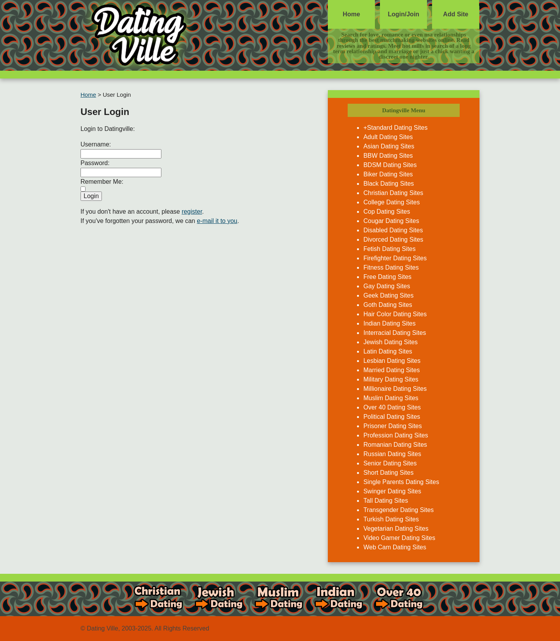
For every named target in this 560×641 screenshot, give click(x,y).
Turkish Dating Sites (391, 519)
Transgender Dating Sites (398, 510)
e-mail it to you (217, 221)
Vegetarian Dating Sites (395, 528)
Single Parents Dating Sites (401, 482)
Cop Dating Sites (386, 211)
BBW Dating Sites (388, 155)
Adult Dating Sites (388, 137)
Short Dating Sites (388, 472)
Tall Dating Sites (385, 500)
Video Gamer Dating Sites (399, 538)
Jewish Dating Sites (390, 342)
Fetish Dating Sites (389, 249)
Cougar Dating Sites (391, 221)
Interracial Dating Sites (394, 332)
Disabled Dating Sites (393, 230)
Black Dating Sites (388, 183)
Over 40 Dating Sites (392, 407)
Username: (95, 144)
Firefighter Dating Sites (395, 258)
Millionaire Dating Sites (395, 388)
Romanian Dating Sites (395, 444)
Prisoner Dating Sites (392, 426)
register (192, 211)
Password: (95, 163)
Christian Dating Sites (393, 193)
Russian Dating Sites (392, 454)
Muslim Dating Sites (390, 398)
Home (351, 14)
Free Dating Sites (387, 276)
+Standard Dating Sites (395, 127)
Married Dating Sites (391, 370)
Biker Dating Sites (388, 174)
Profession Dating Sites (395, 435)
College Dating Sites (391, 202)
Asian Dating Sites (388, 146)
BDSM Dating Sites (389, 165)
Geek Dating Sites (388, 295)
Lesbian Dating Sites (391, 360)
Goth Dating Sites (387, 304)
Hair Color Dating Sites (395, 314)
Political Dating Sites (391, 416)
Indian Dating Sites (389, 323)
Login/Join (403, 14)
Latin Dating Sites (387, 351)
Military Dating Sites (390, 379)
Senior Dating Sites (389, 463)
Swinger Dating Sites (392, 491)
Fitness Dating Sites (390, 267)
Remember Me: (101, 181)
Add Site (455, 14)
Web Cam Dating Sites (394, 547)
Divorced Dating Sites (393, 239)
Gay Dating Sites (386, 286)
